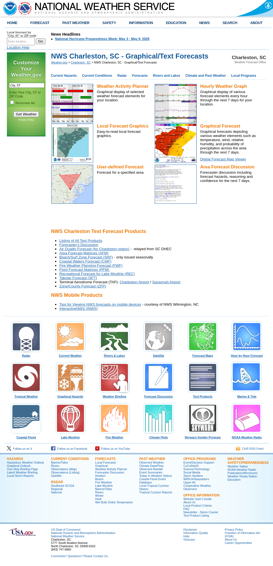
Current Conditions (97, 76)
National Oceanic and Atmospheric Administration (83, 533)
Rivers (55, 465)
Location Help (18, 47)
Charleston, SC (81, 62)
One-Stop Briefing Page (22, 469)
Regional (57, 489)
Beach (99, 479)
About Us (189, 502)
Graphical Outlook (18, 465)
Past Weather (152, 459)
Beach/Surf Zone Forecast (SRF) (86, 257)
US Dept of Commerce (66, 529)
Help (186, 536)
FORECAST (39, 23)
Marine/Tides (59, 462)
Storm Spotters (193, 475)
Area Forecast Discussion (227, 167)
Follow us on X (19, 448)
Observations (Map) (64, 469)
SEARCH (230, 23)
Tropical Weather (26, 395)
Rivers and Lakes (166, 76)
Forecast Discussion (158, 395)
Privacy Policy (26, 119)
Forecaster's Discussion (78, 245)
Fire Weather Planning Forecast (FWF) (90, 265)
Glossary (189, 539)
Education (234, 479)
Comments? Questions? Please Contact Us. (79, 556)
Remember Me (25, 103)
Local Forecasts (105, 462)
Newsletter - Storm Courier (200, 512)
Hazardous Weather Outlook (25, 462)
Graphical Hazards (70, 395)
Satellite (158, 354)
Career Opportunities (238, 542)
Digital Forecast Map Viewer (223, 159)
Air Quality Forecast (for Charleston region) (94, 249)
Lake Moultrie (70, 436)
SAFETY (109, 23)
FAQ (186, 509)
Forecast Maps (202, 354)
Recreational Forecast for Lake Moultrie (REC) (97, 274)
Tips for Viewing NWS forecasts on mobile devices (100, 304)
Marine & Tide (246, 395)
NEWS (204, 23)
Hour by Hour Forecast (246, 354)
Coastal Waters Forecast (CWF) (85, 261)
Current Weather (70, 354)
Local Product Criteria (197, 505)
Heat (98, 499)
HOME (12, 23)
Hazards (15, 459)
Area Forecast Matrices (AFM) (83, 253)
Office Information (201, 495)
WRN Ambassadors (196, 479)
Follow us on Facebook (69, 448)
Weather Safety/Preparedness (248, 461)
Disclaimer (190, 529)
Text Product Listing (196, 515)
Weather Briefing (114, 395)
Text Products (202, 395)
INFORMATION (141, 23)
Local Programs (243, 76)
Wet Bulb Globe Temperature (114, 502)
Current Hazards (64, 76)
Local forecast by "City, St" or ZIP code (21, 34)
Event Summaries (150, 472)
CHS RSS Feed (249, 448)
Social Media (191, 472)
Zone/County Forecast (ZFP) (82, 286)
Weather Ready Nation (242, 476)
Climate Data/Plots (151, 465)
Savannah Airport (166, 282)
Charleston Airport (134, 282)
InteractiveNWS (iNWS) (78, 308)
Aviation (100, 475)
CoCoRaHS (191, 465)
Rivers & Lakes (114, 354)
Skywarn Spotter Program (203, 436)
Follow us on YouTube (112, 448)
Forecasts (140, 76)
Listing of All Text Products (80, 241)
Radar (122, 76)
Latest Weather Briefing (22, 472)
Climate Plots (158, 436)
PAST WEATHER (75, 23)
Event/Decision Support (198, 462)
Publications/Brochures (243, 473)
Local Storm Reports (20, 475)
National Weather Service (67, 536)
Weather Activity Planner (111, 469)
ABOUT (256, 23)
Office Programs (199, 459)
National (56, 492)
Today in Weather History (155, 475)
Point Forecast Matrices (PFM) (84, 270)
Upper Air (189, 482)
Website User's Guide (197, 499)
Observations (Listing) (65, 472)
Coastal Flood (26, 436)
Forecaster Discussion (109, 472)
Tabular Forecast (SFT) (78, 278)
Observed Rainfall (151, 469)
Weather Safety (238, 466)
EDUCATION (176, 23)
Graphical (101, 465)
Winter (99, 495)
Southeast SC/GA (62, 485)
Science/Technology (196, 469)
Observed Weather (151, 462)
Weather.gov (59, 62)
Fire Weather (114, 436)
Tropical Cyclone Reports (155, 492)
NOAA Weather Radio (246, 436)
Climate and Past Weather (205, 76)
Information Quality (195, 533)
